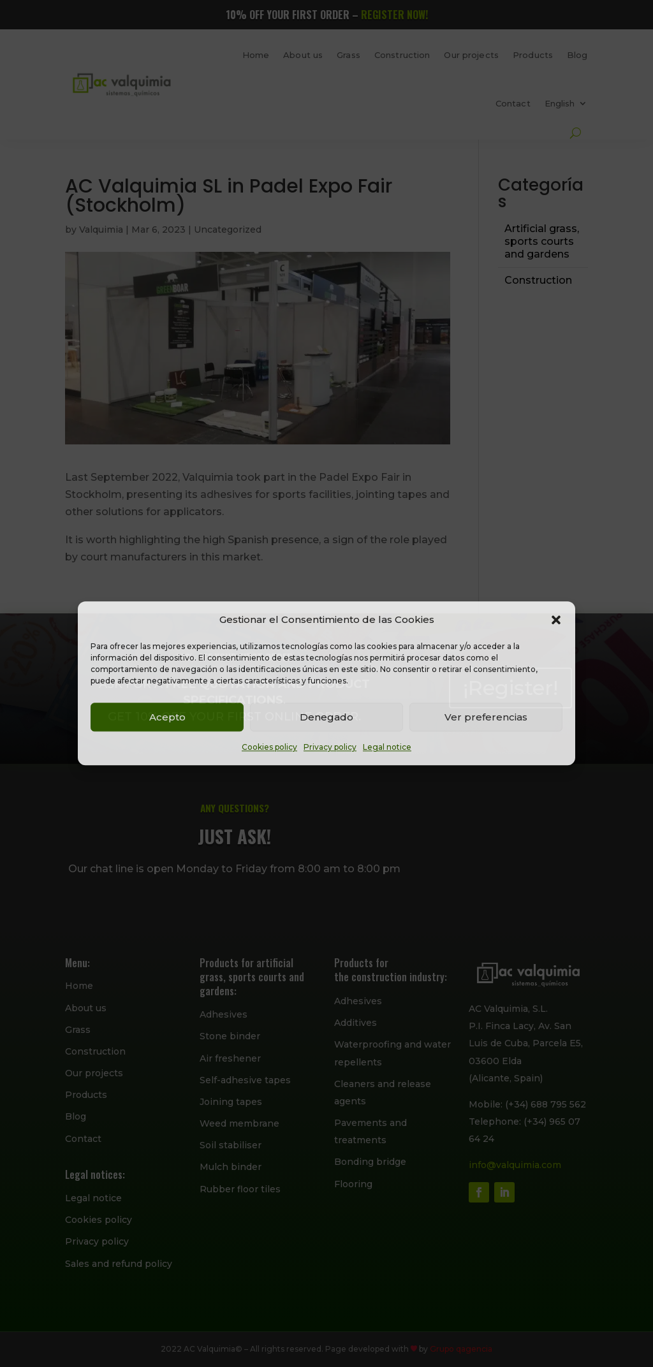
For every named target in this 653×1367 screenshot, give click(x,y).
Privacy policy (330, 747)
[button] (556, 619)
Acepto (167, 717)
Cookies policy (269, 747)
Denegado (326, 717)
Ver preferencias (485, 717)
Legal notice (387, 747)
